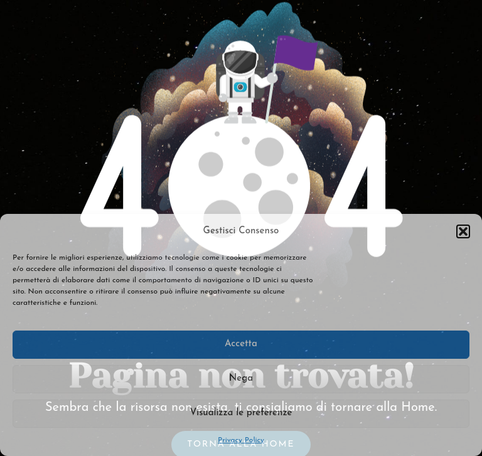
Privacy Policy (241, 440)
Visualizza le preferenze (241, 413)
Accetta (241, 344)
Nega (241, 378)
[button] (463, 231)
